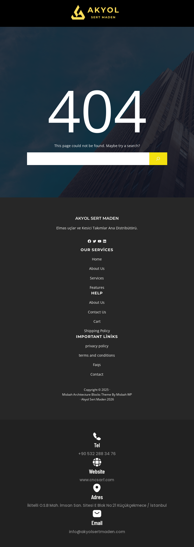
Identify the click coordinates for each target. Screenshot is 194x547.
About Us (97, 268)
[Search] (158, 158)
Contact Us (97, 312)
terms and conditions (97, 355)
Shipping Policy (97, 330)
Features (97, 287)
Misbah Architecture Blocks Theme (86, 394)
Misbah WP (124, 394)
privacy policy (96, 345)
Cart (97, 321)
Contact (96, 374)
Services (97, 278)
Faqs (97, 364)
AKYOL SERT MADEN (97, 218)
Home (97, 259)
